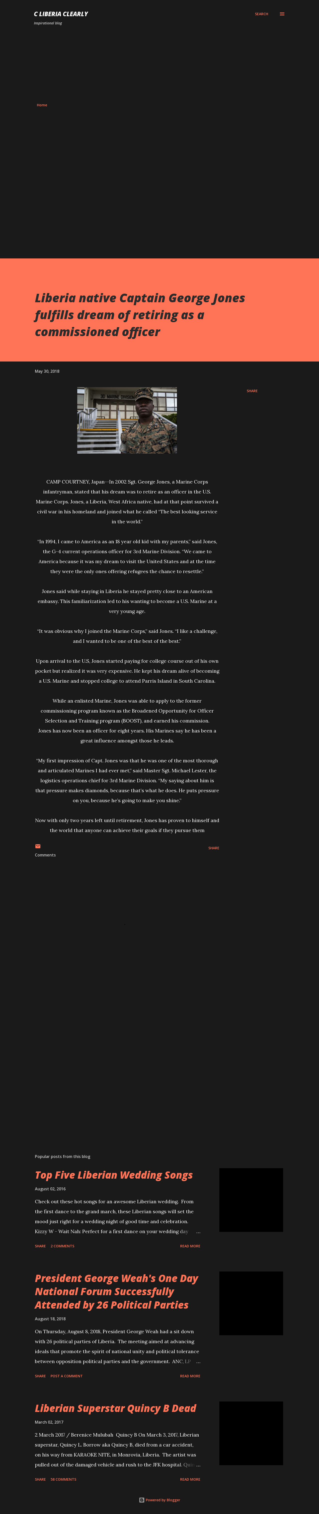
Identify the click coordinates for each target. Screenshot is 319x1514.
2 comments (62, 1246)
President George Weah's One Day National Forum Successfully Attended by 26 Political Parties (116, 1291)
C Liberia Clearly (61, 14)
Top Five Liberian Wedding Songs (114, 1175)
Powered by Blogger (159, 1500)
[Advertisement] (159, 64)
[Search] (261, 14)
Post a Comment (67, 1376)
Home (42, 105)
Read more (190, 1246)
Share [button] (252, 390)
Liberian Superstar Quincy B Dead (115, 1408)
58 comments (63, 1479)
